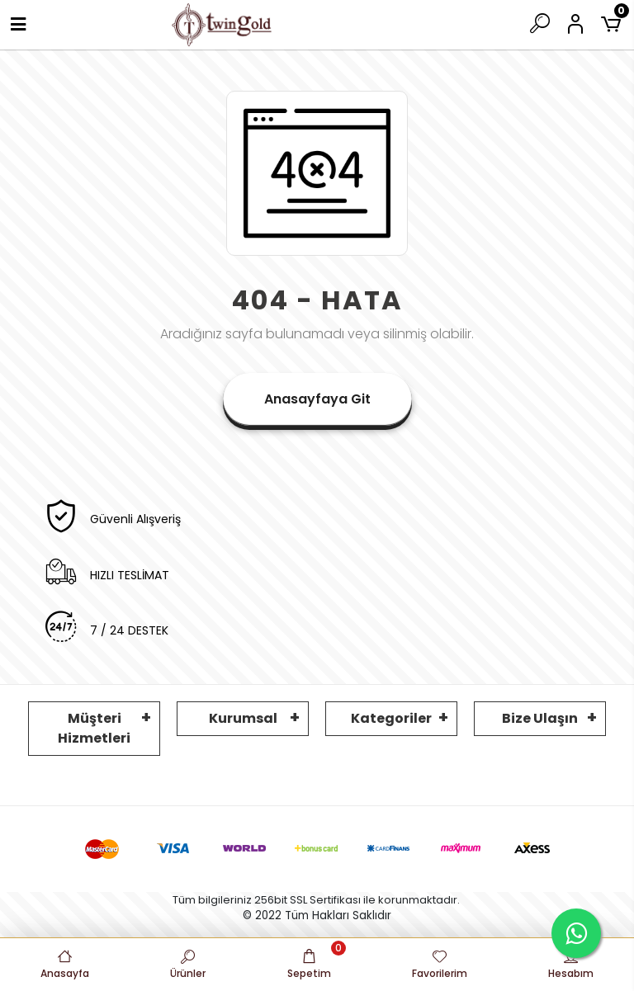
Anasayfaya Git (317, 398)
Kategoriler (391, 718)
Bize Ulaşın (540, 718)
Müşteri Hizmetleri (94, 728)
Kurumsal (243, 718)
